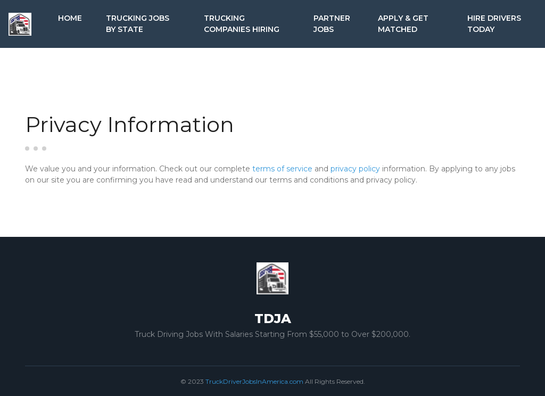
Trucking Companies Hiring (241, 23)
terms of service (282, 169)
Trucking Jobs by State (137, 23)
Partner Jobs (331, 23)
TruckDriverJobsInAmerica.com (254, 381)
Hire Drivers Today (494, 23)
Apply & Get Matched (403, 23)
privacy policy (355, 169)
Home (70, 18)
